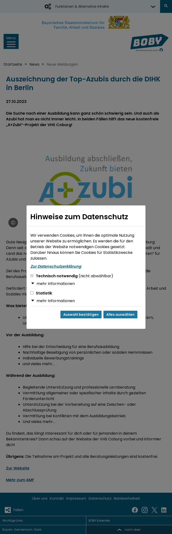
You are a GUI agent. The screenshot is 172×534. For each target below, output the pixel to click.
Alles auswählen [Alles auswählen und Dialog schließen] (120, 314)
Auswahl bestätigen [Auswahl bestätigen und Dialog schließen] (81, 314)
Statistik (41, 293)
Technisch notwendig (71, 276)
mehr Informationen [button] (56, 283)
